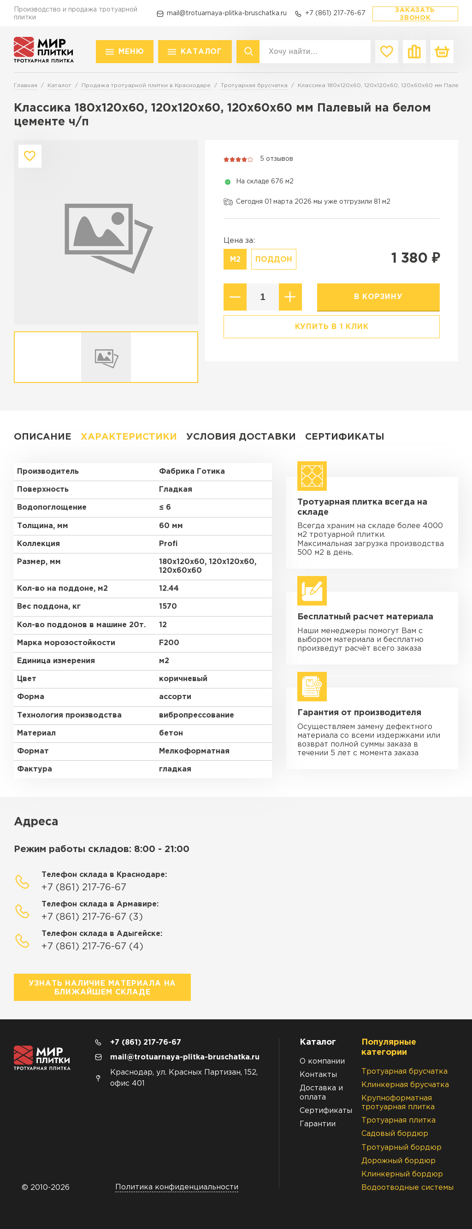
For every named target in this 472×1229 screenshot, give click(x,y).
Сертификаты (344, 437)
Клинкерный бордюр (402, 1174)
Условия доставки (241, 437)
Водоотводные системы (407, 1187)
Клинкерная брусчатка (405, 1085)
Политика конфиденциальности (176, 1187)
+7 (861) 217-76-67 (335, 13)
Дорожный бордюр (398, 1161)
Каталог (201, 51)
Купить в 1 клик (332, 326)
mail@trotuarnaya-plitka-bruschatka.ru (227, 13)
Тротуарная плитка (398, 1120)
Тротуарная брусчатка (404, 1071)
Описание (42, 437)
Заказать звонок (415, 14)
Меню (131, 51)
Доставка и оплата (321, 1092)
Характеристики (129, 437)
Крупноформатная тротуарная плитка (398, 1103)
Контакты (318, 1074)
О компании (322, 1061)
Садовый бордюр (394, 1133)
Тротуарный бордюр (401, 1147)
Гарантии (318, 1124)
